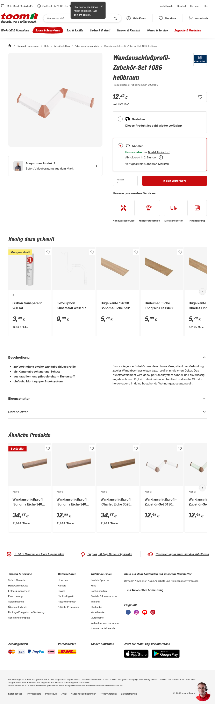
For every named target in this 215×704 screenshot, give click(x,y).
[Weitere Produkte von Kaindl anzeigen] (198, 70)
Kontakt (181, 6)
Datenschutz (15, 693)
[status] (167, 18)
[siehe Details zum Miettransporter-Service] (173, 211)
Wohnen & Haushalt (128, 30)
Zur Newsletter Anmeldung (145, 590)
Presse (61, 590)
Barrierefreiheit (129, 693)
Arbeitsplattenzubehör (87, 45)
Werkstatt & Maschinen (15, 30)
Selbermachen (16, 601)
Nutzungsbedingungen (83, 693)
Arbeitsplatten (62, 45)
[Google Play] (166, 656)
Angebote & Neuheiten (187, 30)
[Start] (10, 46)
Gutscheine (97, 617)
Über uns (63, 580)
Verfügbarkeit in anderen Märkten (147, 163)
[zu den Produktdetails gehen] (121, 85)
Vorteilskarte (166, 6)
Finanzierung (15, 596)
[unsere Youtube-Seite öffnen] (144, 613)
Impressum (51, 693)
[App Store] (136, 656)
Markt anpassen (82, 10)
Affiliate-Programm (68, 606)
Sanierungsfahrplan (19, 617)
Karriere (194, 6)
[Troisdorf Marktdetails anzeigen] (159, 152)
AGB (64, 693)
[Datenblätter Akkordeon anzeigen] (107, 411)
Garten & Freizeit (100, 30)
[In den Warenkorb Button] (174, 181)
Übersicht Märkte (17, 606)
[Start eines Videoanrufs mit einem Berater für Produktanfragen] (55, 166)
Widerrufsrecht (108, 693)
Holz (46, 45)
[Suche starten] (115, 18)
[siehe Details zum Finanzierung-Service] (197, 211)
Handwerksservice (18, 585)
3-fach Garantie (16, 580)
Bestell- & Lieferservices (104, 596)
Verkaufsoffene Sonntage (105, 622)
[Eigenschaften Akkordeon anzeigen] (107, 398)
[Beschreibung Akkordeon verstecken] (107, 357)
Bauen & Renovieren (47, 30)
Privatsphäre (34, 693)
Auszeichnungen (67, 601)
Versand (95, 601)
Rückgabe (96, 606)
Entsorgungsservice (19, 590)
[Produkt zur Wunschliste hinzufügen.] (200, 97)
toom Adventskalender (103, 628)
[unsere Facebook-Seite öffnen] (128, 613)
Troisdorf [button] (27, 6)
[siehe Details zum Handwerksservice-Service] (124, 211)
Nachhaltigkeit (66, 596)
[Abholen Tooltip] (160, 157)
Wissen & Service (157, 30)
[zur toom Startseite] (19, 18)
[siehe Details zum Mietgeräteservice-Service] (149, 211)
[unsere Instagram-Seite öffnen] (136, 613)
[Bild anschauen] (55, 100)
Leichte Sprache (100, 580)
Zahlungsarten (99, 590)
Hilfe (205, 6)
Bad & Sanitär (74, 30)
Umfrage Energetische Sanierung (26, 612)
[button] (136, 18)
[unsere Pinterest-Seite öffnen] (152, 613)
